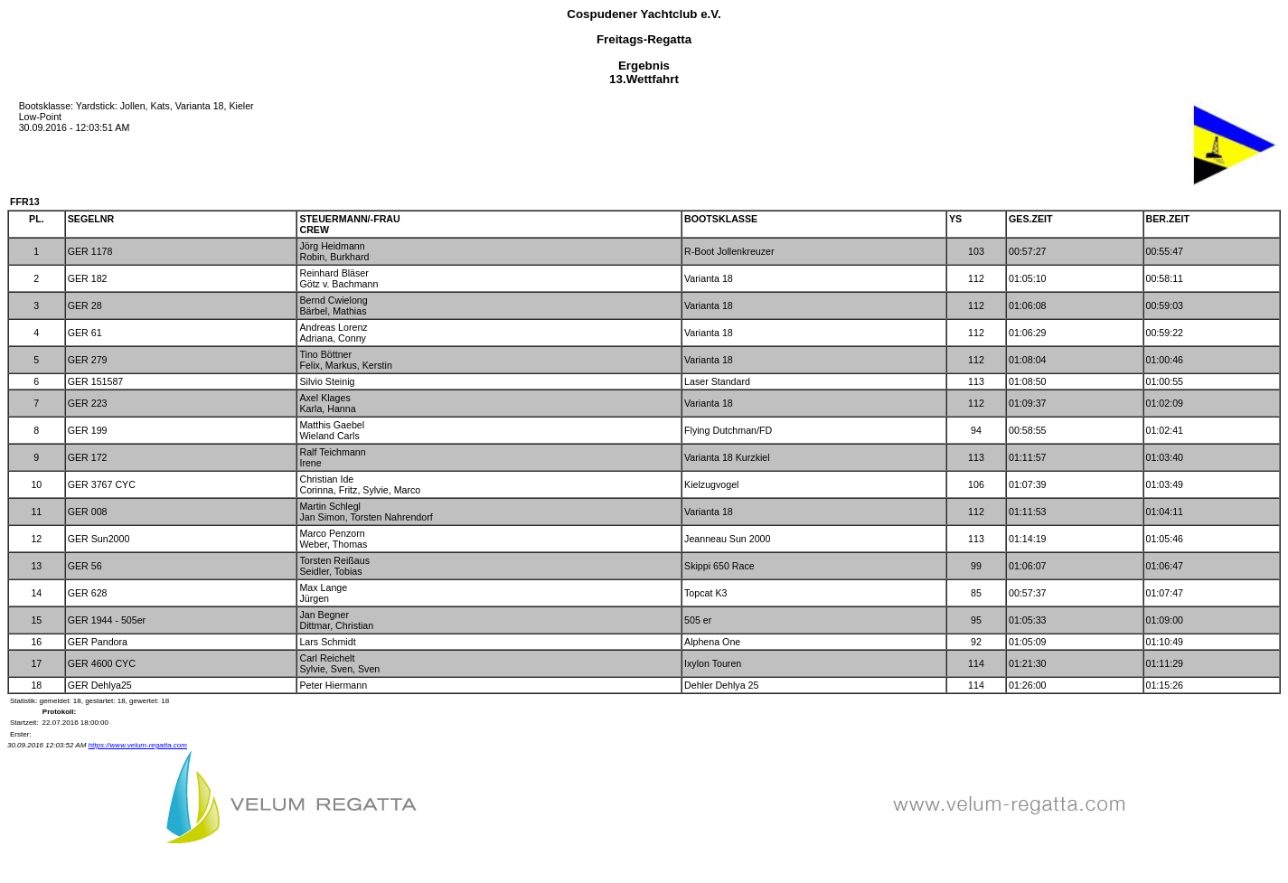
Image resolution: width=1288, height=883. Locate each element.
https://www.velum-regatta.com (138, 745)
